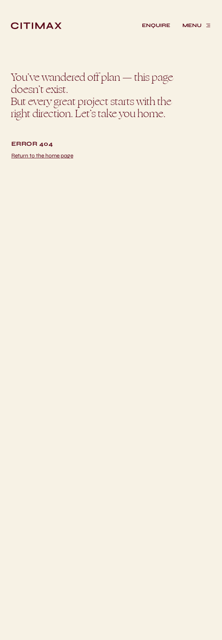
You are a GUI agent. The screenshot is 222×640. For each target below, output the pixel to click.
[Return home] (42, 156)
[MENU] (196, 25)
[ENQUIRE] (156, 25)
